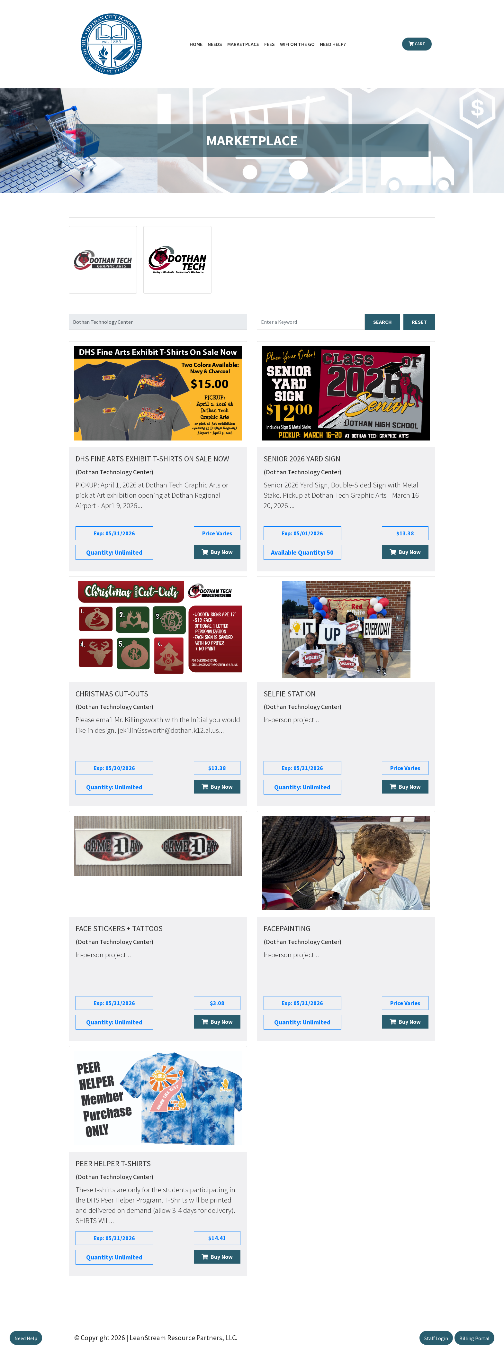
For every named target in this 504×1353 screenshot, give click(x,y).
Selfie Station (290, 694)
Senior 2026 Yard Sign (302, 459)
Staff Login (436, 1338)
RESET (419, 322)
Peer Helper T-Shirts (113, 1163)
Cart (417, 44)
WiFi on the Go (297, 44)
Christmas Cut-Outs (112, 694)
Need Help (25, 1338)
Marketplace (243, 44)
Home (196, 44)
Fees (269, 44)
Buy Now (217, 552)
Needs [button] (215, 44)
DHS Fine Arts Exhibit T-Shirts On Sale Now (152, 459)
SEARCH (382, 322)
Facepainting (287, 928)
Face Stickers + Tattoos (119, 928)
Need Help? (333, 44)
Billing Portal (474, 1338)
